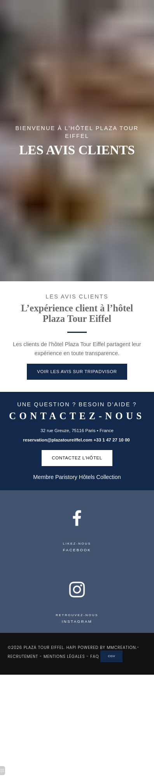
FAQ (94, 656)
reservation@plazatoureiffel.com (57, 440)
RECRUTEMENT (23, 656)
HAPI (71, 647)
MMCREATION (121, 647)
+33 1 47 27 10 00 (112, 440)
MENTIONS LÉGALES (64, 656)
